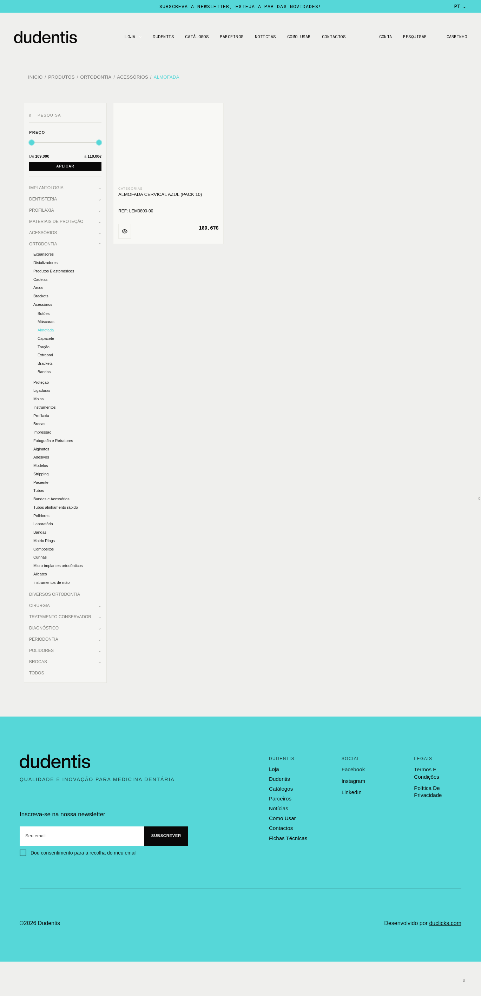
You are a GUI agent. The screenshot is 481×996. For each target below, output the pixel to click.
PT (460, 6)
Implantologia (46, 187)
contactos (281, 827)
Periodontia (43, 638)
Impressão (42, 431)
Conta (384, 37)
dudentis (279, 778)
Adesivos (41, 456)
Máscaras (46, 321)
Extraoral (45, 354)
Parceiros (231, 37)
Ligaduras (41, 390)
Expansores (43, 253)
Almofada (166, 77)
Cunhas (40, 556)
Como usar (298, 37)
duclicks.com (445, 922)
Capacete (46, 338)
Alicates (40, 573)
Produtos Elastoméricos (53, 270)
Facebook (353, 769)
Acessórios (132, 77)
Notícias (265, 37)
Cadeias (40, 278)
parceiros (280, 797)
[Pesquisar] (31, 114)
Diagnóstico (44, 627)
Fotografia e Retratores (53, 440)
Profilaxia (41, 209)
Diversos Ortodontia (54, 593)
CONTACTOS (333, 37)
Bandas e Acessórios (51, 498)
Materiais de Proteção (56, 220)
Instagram (353, 780)
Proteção (41, 381)
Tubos (38, 490)
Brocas (39, 423)
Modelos (40, 465)
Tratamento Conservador (60, 616)
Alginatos (41, 448)
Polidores (41, 515)
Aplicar (65, 165)
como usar (282, 817)
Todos (36, 672)
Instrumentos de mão (51, 581)
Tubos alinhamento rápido (55, 506)
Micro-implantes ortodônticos (58, 565)
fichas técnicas (288, 837)
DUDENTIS (162, 37)
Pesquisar (414, 37)
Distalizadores (45, 262)
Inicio (35, 77)
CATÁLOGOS (196, 37)
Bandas (44, 371)
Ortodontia (96, 77)
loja (274, 768)
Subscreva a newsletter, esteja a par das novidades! (240, 6)
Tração (44, 346)
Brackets (40, 295)
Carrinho (456, 37)
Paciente (40, 481)
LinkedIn (352, 791)
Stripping (40, 473)
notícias (278, 807)
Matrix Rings (44, 540)
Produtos (61, 77)
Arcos (38, 287)
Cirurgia (39, 604)
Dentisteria (43, 198)
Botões (44, 312)
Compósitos (43, 548)
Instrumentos (44, 406)
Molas (38, 398)
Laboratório (43, 523)
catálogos (281, 788)
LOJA (129, 37)
